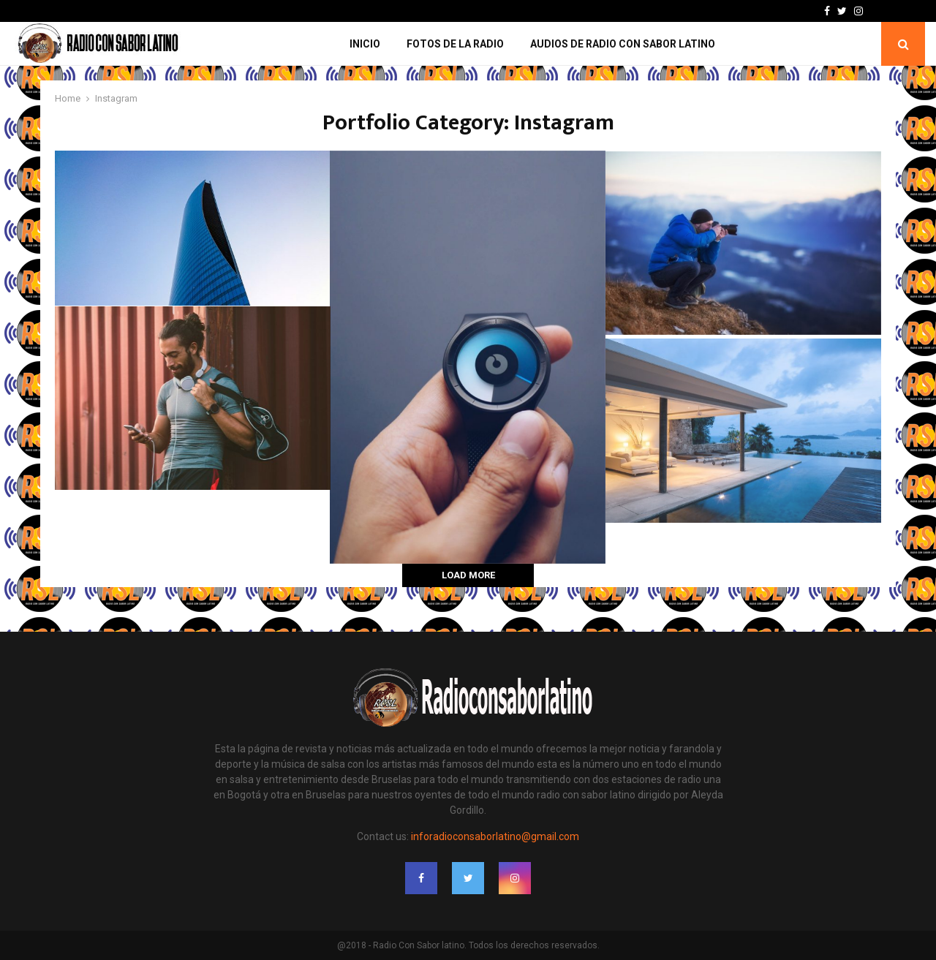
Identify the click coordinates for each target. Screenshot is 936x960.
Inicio (365, 44)
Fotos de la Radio (455, 44)
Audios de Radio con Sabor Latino (622, 44)
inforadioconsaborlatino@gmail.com (495, 836)
